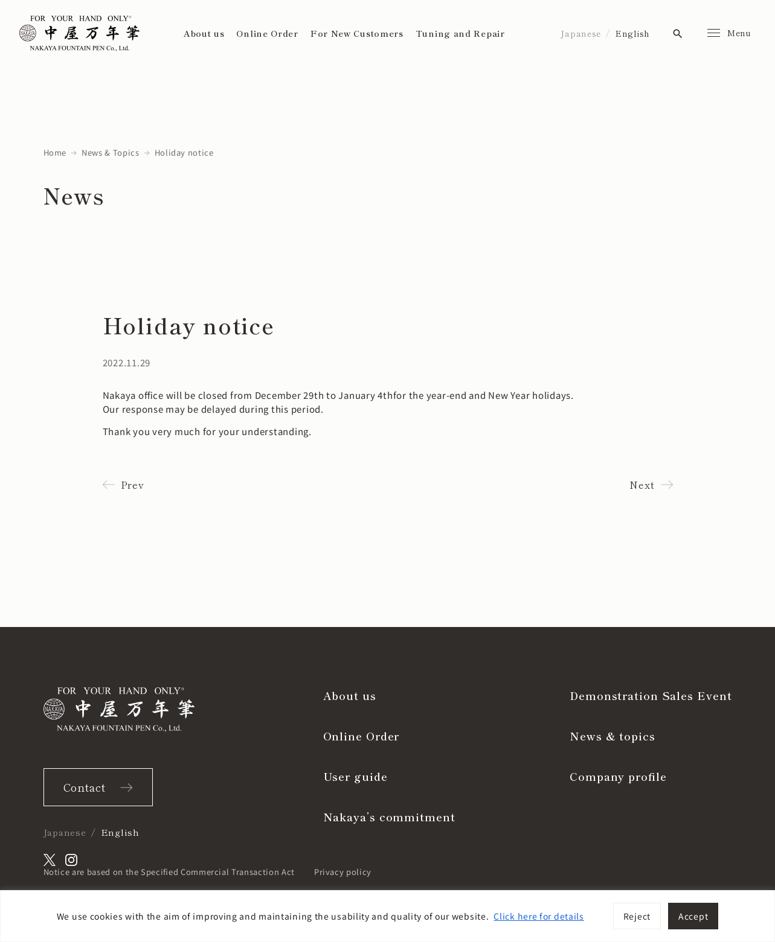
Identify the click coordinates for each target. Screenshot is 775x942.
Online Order (267, 33)
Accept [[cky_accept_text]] (693, 916)
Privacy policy (342, 871)
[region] (387, 916)
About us (204, 33)
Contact (84, 787)
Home (55, 152)
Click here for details (539, 916)
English (633, 33)
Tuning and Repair (460, 33)
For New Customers (357, 33)
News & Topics (110, 152)
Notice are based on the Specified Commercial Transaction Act (169, 871)
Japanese (581, 33)
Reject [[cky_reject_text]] (637, 916)
